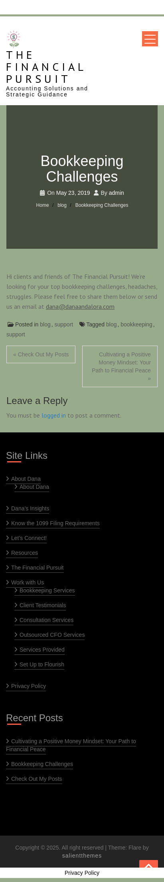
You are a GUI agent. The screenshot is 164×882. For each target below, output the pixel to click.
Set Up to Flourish (42, 664)
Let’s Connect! (29, 538)
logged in (53, 415)
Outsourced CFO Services (52, 635)
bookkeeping (136, 324)
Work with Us (27, 582)
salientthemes (82, 855)
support (64, 324)
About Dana (26, 479)
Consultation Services (46, 620)
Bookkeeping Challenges (42, 764)
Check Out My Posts (36, 779)
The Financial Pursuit (46, 66)
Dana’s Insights (30, 508)
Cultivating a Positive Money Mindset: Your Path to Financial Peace (71, 745)
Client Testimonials (43, 605)
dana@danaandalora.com (80, 306)
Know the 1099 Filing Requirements (55, 523)
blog (45, 324)
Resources (24, 553)
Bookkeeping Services (47, 590)
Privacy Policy (28, 686)
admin (116, 193)
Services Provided (42, 649)
